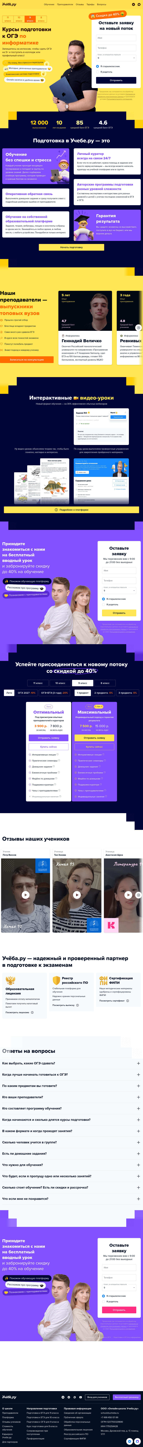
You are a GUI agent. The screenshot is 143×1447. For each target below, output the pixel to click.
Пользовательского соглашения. (119, 99)
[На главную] (9, 1397)
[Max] (75, 1397)
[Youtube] (80, 1397)
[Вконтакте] (63, 1397)
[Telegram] (69, 1397)
